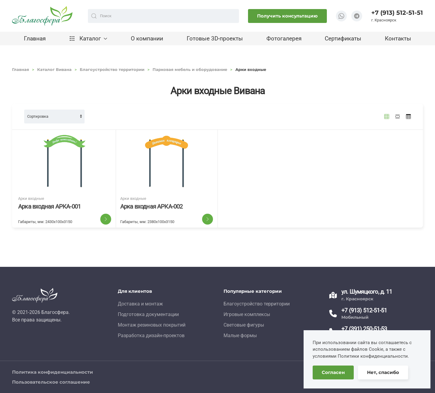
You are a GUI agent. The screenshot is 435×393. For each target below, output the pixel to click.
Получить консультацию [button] (287, 16)
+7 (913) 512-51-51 (397, 12)
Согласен (333, 372)
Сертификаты (343, 38)
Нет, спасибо (383, 372)
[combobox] (163, 16)
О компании (147, 38)
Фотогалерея (283, 38)
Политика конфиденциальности (52, 372)
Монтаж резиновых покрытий (151, 325)
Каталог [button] (88, 38)
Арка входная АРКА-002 (151, 206)
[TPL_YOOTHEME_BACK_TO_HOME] (42, 16)
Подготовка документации (148, 314)
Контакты (398, 38)
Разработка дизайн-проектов (151, 335)
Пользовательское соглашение (51, 382)
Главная (35, 38)
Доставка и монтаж (140, 304)
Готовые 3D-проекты (215, 38)
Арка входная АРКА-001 (49, 206)
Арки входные (31, 198)
